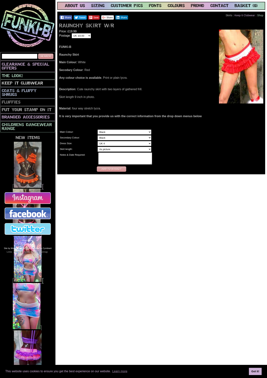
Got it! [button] (255, 371)
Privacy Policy (29, 251)
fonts (155, 6)
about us (75, 6)
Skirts (229, 15)
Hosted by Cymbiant (42, 248)
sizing (98, 6)
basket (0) (246, 6)
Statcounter (27, 240)
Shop (260, 15)
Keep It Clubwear (22, 83)
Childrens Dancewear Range (27, 127)
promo (197, 6)
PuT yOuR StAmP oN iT (27, 110)
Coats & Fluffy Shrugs (19, 93)
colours (176, 6)
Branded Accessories (26, 117)
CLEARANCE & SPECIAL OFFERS (25, 66)
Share (65, 17)
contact (219, 6)
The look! (12, 76)
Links (9, 251)
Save (93, 17)
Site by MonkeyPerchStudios (17, 248)
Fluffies (11, 102)
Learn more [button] (119, 371)
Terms (17, 251)
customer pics (127, 6)
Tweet (80, 17)
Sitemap (43, 251)
